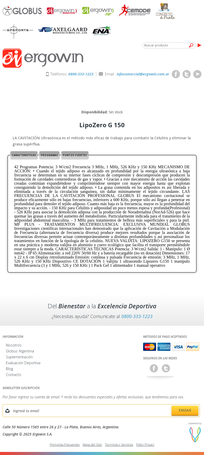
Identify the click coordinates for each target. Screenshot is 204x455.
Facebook (176, 74)
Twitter (186, 74)
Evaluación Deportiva (23, 362)
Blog (9, 368)
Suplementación (19, 356)
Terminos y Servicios (119, 444)
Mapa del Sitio (92, 444)
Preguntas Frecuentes (65, 444)
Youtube (197, 74)
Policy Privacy (145, 444)
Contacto (13, 374)
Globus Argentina (20, 351)
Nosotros (14, 345)
